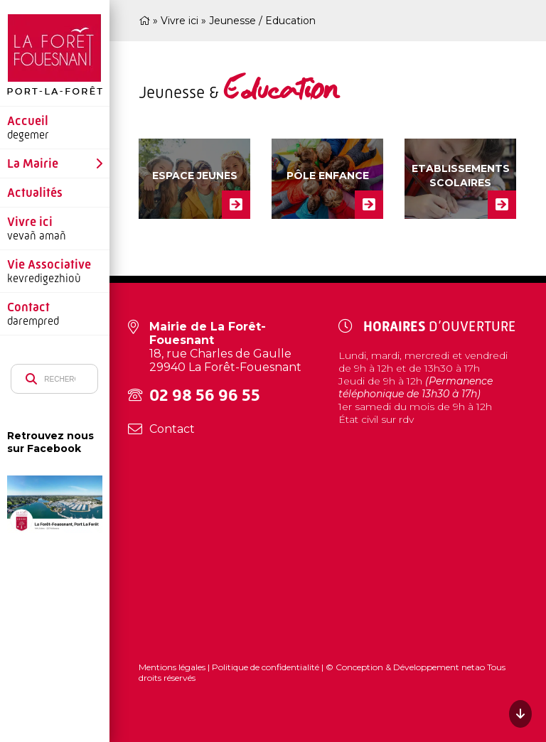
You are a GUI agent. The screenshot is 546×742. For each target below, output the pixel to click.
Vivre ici (30, 222)
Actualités (35, 193)
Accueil (27, 121)
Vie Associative (49, 264)
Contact (28, 307)
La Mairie (32, 163)
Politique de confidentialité (265, 667)
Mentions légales (173, 667)
